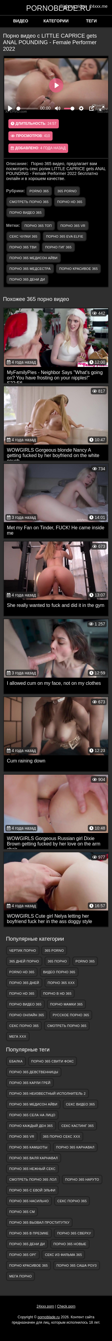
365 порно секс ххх (61, 1136)
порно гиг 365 (58, 247)
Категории (56, 21)
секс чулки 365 (24, 236)
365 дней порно (24, 961)
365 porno (66, 191)
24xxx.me (99, 6)
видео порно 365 (59, 972)
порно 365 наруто (82, 1179)
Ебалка (16, 1061)
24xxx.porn (45, 1306)
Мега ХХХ (17, 1036)
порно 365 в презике (29, 1233)
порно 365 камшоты (28, 1147)
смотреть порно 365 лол (32, 1179)
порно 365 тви (23, 247)
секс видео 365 (80, 1104)
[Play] (10, 108)
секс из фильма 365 (63, 1255)
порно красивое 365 (78, 268)
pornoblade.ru (56, 8)
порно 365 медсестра (30, 268)
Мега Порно (20, 1276)
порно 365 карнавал (75, 1147)
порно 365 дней (24, 983)
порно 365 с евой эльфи (32, 1190)
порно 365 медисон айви (34, 258)
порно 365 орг (22, 1255)
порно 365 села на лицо (32, 1115)
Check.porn (66, 1306)
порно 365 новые (69, 1244)
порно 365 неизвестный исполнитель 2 (47, 1093)
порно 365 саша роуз (76, 1265)
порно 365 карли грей (29, 1083)
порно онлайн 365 (26, 1015)
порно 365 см (22, 1212)
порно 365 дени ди (27, 279)
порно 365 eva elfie (64, 236)
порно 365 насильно (29, 1201)
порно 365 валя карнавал (33, 1158)
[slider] (27, 108)
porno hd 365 (21, 972)
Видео (20, 21)
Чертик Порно (22, 950)
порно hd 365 (69, 202)
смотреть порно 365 (29, 202)
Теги (91, 21)
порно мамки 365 (66, 1004)
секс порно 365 (24, 1026)
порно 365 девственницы (33, 1072)
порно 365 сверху (74, 1233)
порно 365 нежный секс (32, 1169)
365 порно (57, 961)
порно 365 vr (72, 225)
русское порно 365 (71, 1015)
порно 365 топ (38, 225)
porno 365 (39, 191)
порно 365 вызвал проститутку (39, 1222)
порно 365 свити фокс (52, 1061)
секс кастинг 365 (77, 1126)
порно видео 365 (26, 212)
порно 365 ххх (61, 983)
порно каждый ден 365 (31, 1126)
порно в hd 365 (57, 993)
